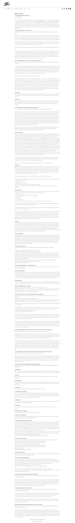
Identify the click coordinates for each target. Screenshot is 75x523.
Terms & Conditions (36, 519)
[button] (8, 8)
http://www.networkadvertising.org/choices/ (22, 464)
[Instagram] (62, 8)
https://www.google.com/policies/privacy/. (25, 243)
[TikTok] (66, 8)
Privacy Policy (31, 519)
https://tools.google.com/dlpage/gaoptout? (34, 160)
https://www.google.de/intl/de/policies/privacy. (37, 230)
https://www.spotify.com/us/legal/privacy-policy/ (29, 261)
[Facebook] (64, 8)
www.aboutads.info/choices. (36, 464)
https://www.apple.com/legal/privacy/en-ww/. (23, 262)
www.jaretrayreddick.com (40, 21)
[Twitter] (68, 8)
